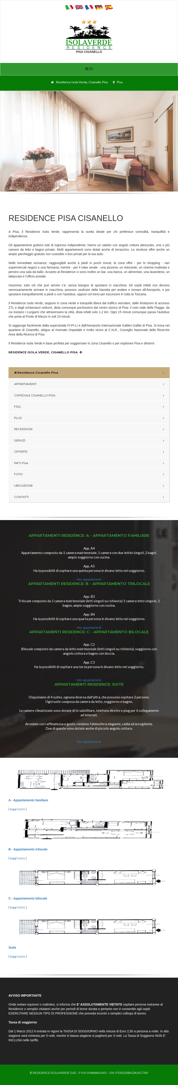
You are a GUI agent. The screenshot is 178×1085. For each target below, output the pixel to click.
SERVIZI (19, 440)
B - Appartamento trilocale (28, 849)
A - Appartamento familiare (28, 800)
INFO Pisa (21, 463)
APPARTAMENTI (25, 384)
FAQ (17, 406)
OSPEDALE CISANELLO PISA (34, 395)
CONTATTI (21, 497)
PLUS (18, 418)
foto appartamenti (89, 579)
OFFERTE (21, 451)
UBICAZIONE (23, 485)
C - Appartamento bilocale (27, 898)
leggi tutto (17, 809)
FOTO (18, 474)
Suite (12, 947)
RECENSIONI (23, 429)
